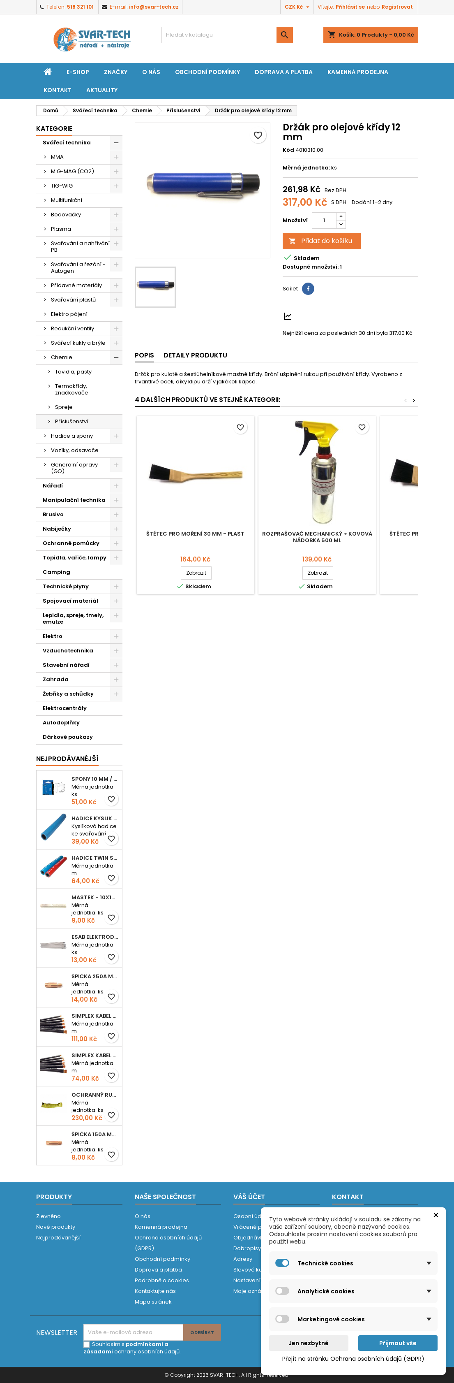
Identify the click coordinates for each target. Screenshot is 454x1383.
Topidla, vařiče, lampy (74, 558)
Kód (288, 150)
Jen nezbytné (308, 1343)
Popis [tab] (144, 355)
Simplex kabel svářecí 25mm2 (95, 1016)
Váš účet (249, 1197)
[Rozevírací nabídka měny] (298, 7)
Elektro (52, 636)
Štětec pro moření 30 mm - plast (195, 534)
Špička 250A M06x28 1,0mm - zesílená (95, 976)
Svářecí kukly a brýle (78, 343)
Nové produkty (55, 1227)
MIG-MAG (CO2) (72, 171)
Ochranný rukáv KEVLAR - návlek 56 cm (95, 1095)
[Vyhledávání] (227, 35)
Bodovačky (66, 214)
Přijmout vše (398, 1343)
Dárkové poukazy (68, 737)
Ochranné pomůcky (71, 543)
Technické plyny (66, 586)
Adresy (242, 1259)
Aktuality (102, 90)
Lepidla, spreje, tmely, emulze (73, 618)
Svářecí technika (67, 142)
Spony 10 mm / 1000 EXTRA (95, 779)
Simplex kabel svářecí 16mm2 (95, 1055)
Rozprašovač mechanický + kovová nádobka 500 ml (317, 537)
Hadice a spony (72, 436)
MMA (57, 157)
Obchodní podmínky (207, 72)
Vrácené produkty (257, 1227)
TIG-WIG (62, 186)
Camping (56, 572)
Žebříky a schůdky (68, 694)
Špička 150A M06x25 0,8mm (95, 1134)
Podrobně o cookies (162, 1280)
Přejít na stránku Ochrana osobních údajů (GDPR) (353, 1359)
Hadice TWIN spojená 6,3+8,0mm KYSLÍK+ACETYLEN (95, 858)
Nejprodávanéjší (67, 758)
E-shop (78, 72)
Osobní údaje (251, 1216)
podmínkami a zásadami (125, 1347)
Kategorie (54, 128)
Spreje (64, 407)
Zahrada (56, 679)
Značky (115, 72)
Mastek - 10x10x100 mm (95, 897)
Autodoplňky (61, 722)
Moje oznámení (254, 1291)
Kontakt (57, 90)
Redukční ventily (72, 328)
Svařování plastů (73, 300)
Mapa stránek (153, 1302)
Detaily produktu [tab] (195, 355)
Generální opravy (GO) (74, 468)
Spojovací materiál (70, 601)
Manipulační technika (74, 500)
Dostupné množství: (311, 267)
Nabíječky (57, 529)
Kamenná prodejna (357, 72)
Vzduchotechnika (68, 650)
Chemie (61, 357)
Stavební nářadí (66, 665)
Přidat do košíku (320, 241)
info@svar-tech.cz (154, 6)
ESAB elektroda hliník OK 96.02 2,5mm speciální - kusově (95, 937)
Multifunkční (66, 200)
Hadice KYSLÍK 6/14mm (95, 818)
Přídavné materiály (76, 285)
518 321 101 (80, 6)
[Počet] (324, 220)
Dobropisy (247, 1248)
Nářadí (53, 486)
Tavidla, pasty (73, 372)
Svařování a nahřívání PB (80, 246)
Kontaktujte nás (155, 1291)
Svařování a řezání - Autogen (78, 267)
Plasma (61, 229)
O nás (151, 72)
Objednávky (249, 1237)
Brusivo (53, 514)
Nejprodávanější (58, 1237)
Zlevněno (48, 1216)
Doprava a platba (284, 72)
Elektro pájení (69, 314)
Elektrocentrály (65, 708)
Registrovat (397, 6)
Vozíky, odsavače (75, 450)
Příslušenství (71, 421)
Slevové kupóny (254, 1270)
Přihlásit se (350, 6)
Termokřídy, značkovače (71, 389)
